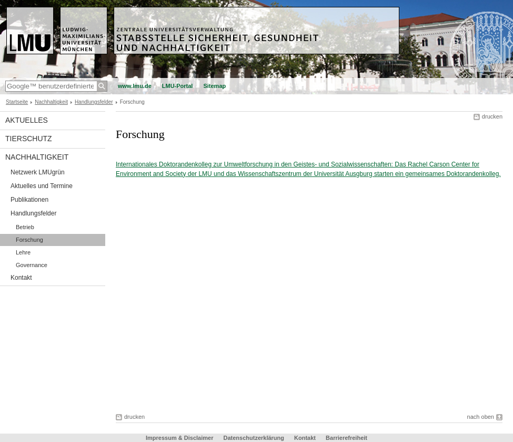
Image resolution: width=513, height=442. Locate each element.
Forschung (29, 240)
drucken (492, 116)
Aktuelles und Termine (42, 186)
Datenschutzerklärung (253, 438)
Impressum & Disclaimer (179, 438)
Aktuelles (26, 120)
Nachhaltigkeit (51, 102)
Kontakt (21, 277)
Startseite (17, 102)
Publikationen (29, 199)
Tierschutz (28, 138)
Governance (31, 265)
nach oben (480, 417)
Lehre (23, 252)
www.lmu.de (135, 86)
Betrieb (25, 227)
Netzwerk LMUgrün (38, 172)
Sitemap (214, 86)
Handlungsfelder (94, 102)
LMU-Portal (177, 86)
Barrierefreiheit (346, 438)
